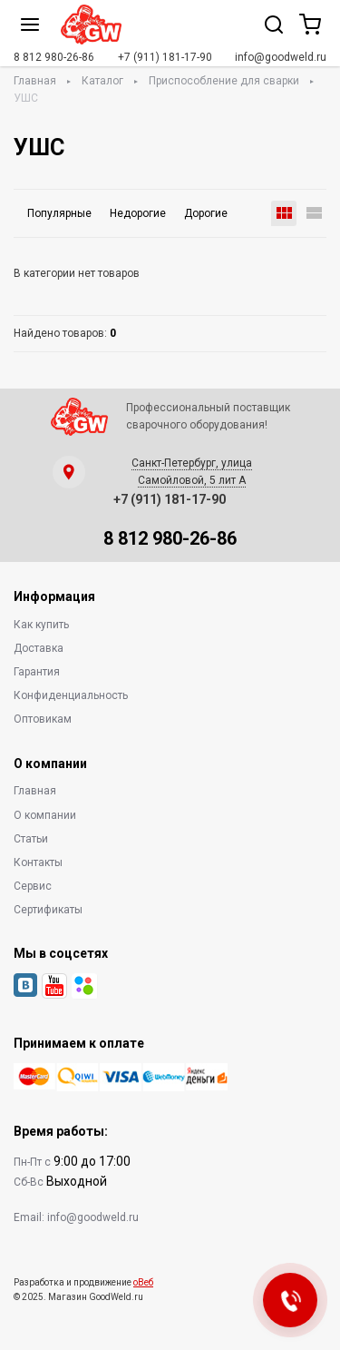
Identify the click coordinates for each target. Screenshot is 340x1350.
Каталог (102, 80)
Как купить (41, 624)
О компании (45, 815)
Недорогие (138, 213)
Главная (35, 80)
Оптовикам (43, 719)
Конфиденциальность (71, 695)
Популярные (59, 213)
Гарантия (37, 671)
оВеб (143, 1282)
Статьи (31, 839)
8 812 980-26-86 (54, 57)
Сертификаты (48, 909)
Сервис (33, 886)
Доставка (38, 648)
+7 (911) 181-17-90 (165, 57)
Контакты (38, 862)
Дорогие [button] (206, 213)
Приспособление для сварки (224, 80)
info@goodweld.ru (280, 57)
